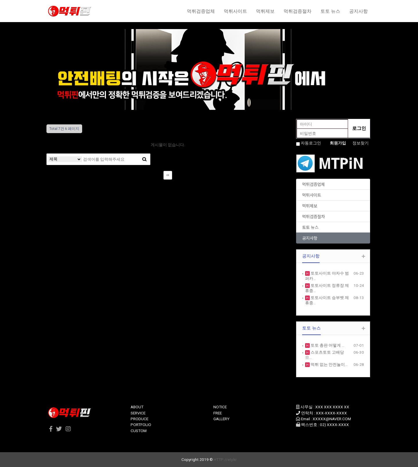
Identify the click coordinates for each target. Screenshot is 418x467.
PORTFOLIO (141, 424)
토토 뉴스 (330, 11)
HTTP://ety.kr (225, 459)
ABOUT (137, 407)
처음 (167, 175)
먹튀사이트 (235, 11)
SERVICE (138, 413)
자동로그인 (311, 143)
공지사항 (358, 11)
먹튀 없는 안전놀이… (328, 364)
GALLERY (221, 418)
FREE (217, 413)
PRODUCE (139, 418)
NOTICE (220, 407)
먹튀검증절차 (297, 11)
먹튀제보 (265, 11)
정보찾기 (360, 143)
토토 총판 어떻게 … (327, 345)
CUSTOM (139, 430)
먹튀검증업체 (201, 11)
